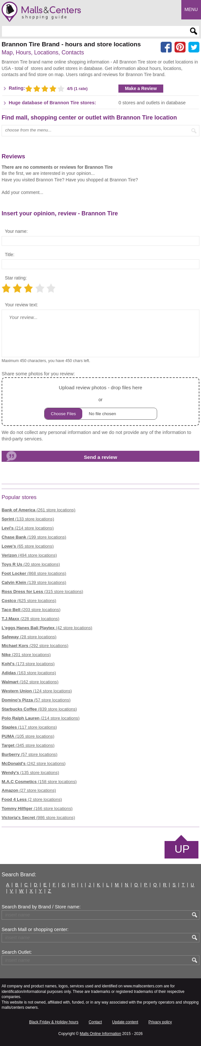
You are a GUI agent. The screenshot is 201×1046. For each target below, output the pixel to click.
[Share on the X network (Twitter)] (193, 47)
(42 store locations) (47, 627)
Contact (95, 1022)
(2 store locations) (32, 799)
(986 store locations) (38, 817)
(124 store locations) (37, 690)
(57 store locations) (36, 700)
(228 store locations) (30, 618)
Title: (10, 254)
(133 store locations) (28, 519)
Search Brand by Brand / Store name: (41, 906)
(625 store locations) (29, 600)
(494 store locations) (29, 555)
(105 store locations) (28, 736)
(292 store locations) (35, 645)
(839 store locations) (39, 709)
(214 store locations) (28, 528)
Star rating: (16, 277)
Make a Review (141, 88)
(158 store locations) (39, 781)
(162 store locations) (30, 681)
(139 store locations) (34, 582)
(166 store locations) (37, 808)
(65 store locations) (28, 546)
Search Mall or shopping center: (35, 929)
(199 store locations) (34, 537)
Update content (125, 1022)
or (100, 401)
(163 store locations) (29, 672)
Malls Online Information (100, 1033)
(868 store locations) (34, 573)
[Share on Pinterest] (180, 47)
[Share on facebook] (166, 47)
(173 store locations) (28, 663)
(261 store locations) (38, 509)
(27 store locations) (29, 790)
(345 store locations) (28, 745)
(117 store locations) (29, 727)
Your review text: (21, 304)
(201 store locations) (26, 654)
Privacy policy (160, 1022)
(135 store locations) (30, 772)
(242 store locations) (33, 763)
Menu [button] (191, 9)
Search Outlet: (17, 952)
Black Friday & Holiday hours (53, 1022)
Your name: (16, 231)
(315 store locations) (42, 591)
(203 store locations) (31, 609)
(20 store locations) (31, 564)
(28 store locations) (29, 636)
